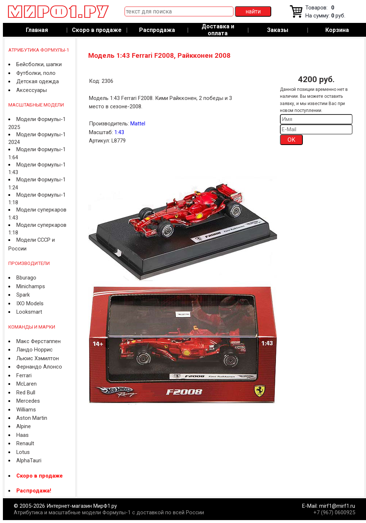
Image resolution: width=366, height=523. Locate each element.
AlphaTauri (28, 460)
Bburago (26, 277)
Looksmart (29, 312)
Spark (23, 294)
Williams (26, 409)
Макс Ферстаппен (38, 341)
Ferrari (24, 375)
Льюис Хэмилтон (37, 358)
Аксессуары (31, 90)
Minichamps (30, 286)
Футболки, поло (36, 73)
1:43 (119, 132)
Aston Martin (31, 418)
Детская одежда (37, 81)
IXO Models (30, 303)
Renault (25, 443)
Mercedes (28, 401)
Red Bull (25, 392)
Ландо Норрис (34, 349)
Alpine (23, 426)
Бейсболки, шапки (39, 64)
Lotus (23, 452)
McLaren (26, 384)
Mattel (137, 123)
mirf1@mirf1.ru (337, 506)
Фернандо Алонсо (39, 366)
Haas (22, 435)
